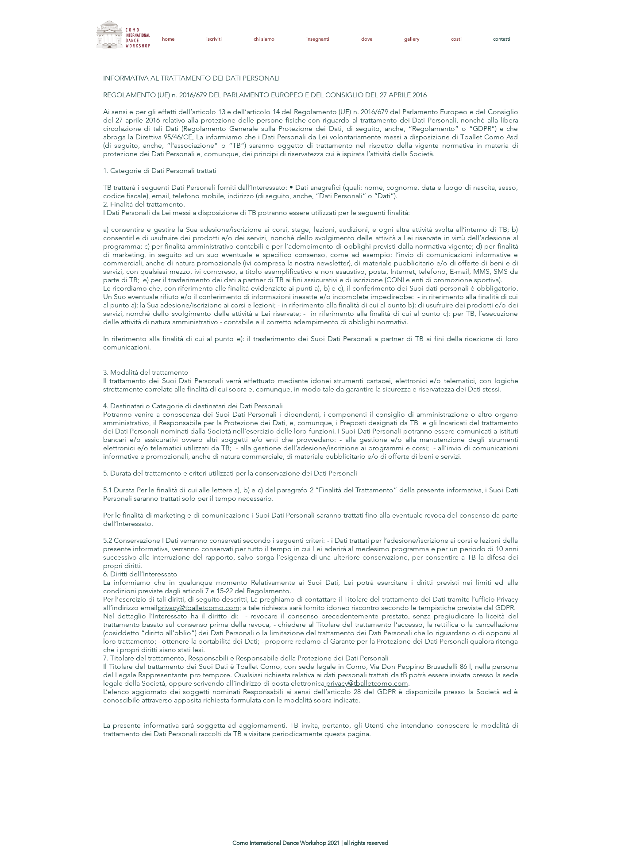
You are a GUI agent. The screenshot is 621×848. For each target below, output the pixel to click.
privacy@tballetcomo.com (198, 607)
